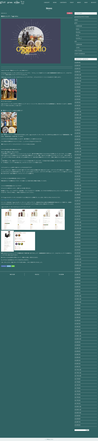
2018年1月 (77, 366)
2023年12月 (78, 148)
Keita (77, 35)
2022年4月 (77, 210)
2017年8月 (77, 382)
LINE (13, 266)
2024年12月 (78, 111)
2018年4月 (77, 357)
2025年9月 (77, 84)
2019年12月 (78, 296)
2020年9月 (77, 268)
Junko (78, 47)
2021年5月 (77, 244)
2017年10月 (78, 376)
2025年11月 (78, 78)
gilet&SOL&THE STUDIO (82, 17)
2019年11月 (78, 299)
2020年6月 (77, 277)
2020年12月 (78, 259)
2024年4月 (77, 136)
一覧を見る (36, 274)
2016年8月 (77, 419)
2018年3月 (77, 360)
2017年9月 (77, 379)
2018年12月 (78, 333)
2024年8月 (77, 124)
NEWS (55, 2)
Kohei (77, 29)
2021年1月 (77, 256)
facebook (4, 266)
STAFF (72, 2)
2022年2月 (77, 216)
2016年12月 (78, 406)
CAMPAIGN (79, 26)
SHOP (86, 2)
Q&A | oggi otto (10, 200)
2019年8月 (77, 308)
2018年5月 (77, 354)
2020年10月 (78, 265)
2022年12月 (78, 185)
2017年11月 (78, 373)
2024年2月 (77, 142)
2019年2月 (77, 326)
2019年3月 (77, 323)
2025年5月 (77, 96)
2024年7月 (77, 127)
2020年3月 (77, 287)
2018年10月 (78, 339)
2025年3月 (77, 102)
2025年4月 (77, 99)
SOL (76, 41)
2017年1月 (77, 403)
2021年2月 (77, 253)
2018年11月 (78, 336)
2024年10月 (78, 118)
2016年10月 (78, 413)
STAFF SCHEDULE (80, 53)
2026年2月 (77, 68)
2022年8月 (77, 197)
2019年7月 (77, 311)
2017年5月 (77, 391)
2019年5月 (77, 317)
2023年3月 (77, 176)
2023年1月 (77, 182)
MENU (79, 2)
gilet (76, 23)
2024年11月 (78, 115)
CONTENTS (63, 2)
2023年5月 (77, 170)
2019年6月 (77, 314)
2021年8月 (77, 234)
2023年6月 (77, 167)
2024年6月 (77, 130)
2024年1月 (77, 145)
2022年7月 (77, 201)
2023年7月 (77, 164)
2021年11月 (78, 225)
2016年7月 (77, 422)
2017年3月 (77, 397)
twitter (8, 266)
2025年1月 (77, 108)
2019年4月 (77, 320)
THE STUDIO (78, 50)
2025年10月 (78, 81)
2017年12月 (78, 370)
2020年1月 (77, 293)
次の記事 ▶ (61, 274)
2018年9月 (77, 342)
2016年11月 (78, 409)
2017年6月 (77, 388)
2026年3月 (77, 65)
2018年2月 (77, 363)
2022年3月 (77, 213)
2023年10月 (78, 154)
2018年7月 (77, 348)
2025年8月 (77, 87)
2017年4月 (77, 394)
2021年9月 (77, 231)
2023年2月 (77, 179)
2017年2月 (77, 400)
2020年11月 (78, 262)
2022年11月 (78, 188)
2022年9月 (77, 194)
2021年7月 (77, 237)
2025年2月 (77, 105)
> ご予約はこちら (49, 439)
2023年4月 (77, 173)
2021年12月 (78, 222)
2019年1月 (77, 330)
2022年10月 (78, 191)
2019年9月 (77, 305)
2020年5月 (77, 280)
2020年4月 (77, 283)
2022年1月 (77, 219)
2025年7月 (77, 90)
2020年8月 (77, 271)
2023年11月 (78, 151)
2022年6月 (77, 204)
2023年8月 (77, 161)
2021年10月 (78, 228)
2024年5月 (77, 133)
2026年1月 (77, 72)
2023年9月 (77, 158)
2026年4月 (77, 62)
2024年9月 (77, 121)
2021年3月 (77, 250)
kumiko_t (79, 38)
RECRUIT (93, 2)
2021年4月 (77, 247)
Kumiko (78, 32)
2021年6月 (77, 240)
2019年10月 (78, 302)
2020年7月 (77, 274)
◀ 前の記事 (12, 274)
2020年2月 (77, 290)
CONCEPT (47, 2)
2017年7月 (77, 385)
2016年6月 (77, 425)
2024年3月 (77, 139)
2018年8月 (77, 345)
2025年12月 (78, 75)
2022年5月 (77, 207)
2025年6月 (77, 93)
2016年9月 (77, 416)
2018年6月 (77, 351)
